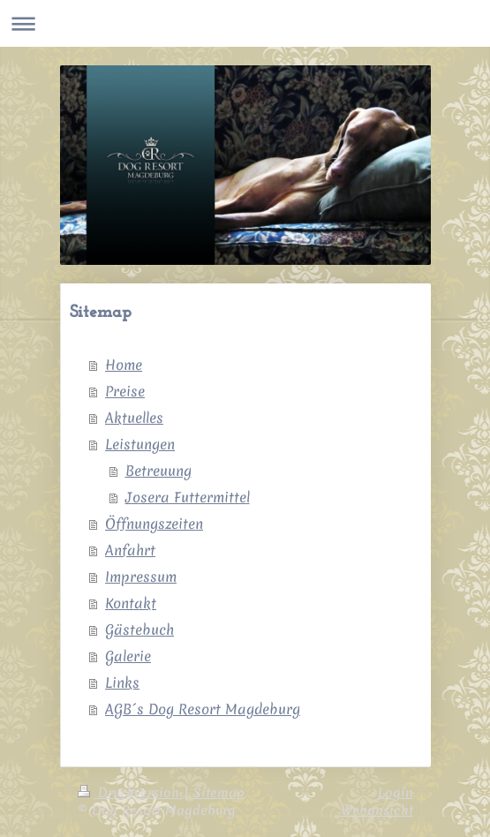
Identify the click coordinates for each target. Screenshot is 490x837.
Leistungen (140, 444)
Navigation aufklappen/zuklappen (245, 23)
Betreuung (158, 470)
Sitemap (219, 793)
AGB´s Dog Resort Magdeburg (202, 709)
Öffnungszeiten (154, 523)
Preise (125, 391)
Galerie (128, 656)
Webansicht (377, 810)
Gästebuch (139, 629)
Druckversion (131, 793)
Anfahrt (130, 550)
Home (123, 364)
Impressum (141, 576)
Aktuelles (134, 417)
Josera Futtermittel (187, 497)
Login (395, 793)
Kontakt (130, 603)
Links (122, 682)
